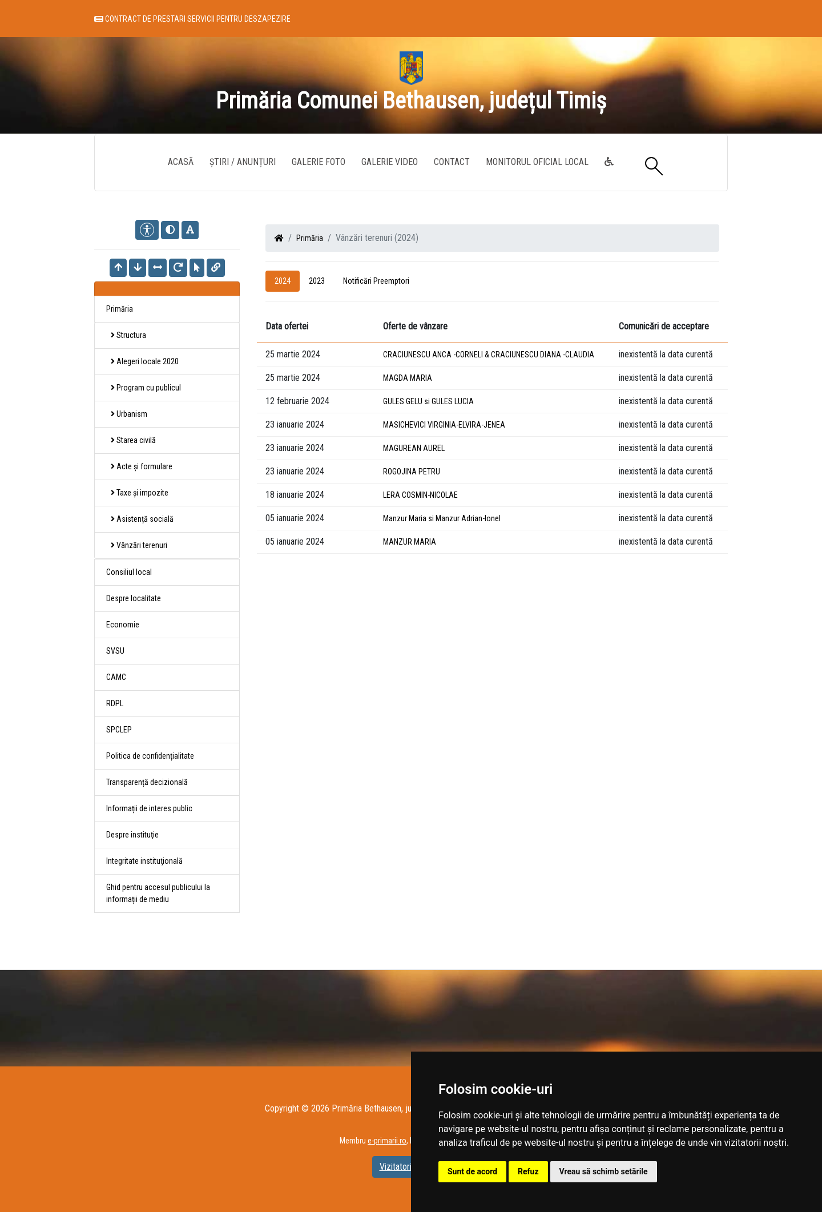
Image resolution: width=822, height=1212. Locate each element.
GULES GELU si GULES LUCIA (428, 401)
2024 (283, 280)
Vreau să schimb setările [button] (603, 1171)
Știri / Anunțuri (242, 161)
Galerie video (389, 161)
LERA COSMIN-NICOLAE (420, 495)
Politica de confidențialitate (150, 755)
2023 (317, 280)
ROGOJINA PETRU (411, 471)
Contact (452, 161)
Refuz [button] (528, 1171)
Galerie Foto (318, 161)
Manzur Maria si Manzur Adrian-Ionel (442, 518)
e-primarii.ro (387, 1140)
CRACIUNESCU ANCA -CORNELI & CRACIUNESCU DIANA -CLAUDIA (488, 354)
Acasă (181, 161)
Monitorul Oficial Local (537, 161)
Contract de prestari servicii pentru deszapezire (192, 21)
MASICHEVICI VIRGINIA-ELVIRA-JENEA (444, 424)
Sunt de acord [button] (472, 1171)
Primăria (309, 238)
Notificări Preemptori (376, 280)
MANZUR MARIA (409, 541)
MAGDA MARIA (407, 377)
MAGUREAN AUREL (414, 448)
